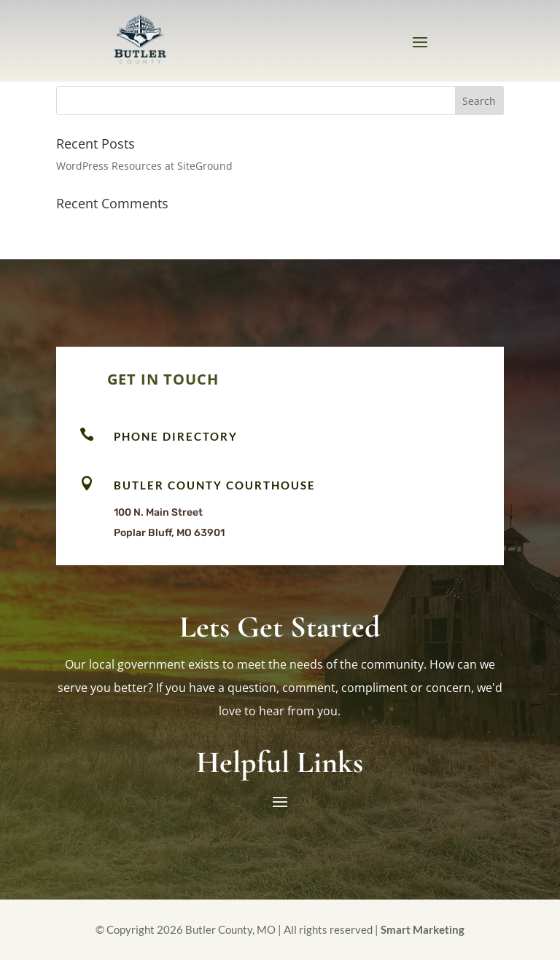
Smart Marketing (422, 929)
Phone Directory (176, 436)
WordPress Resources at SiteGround (144, 166)
